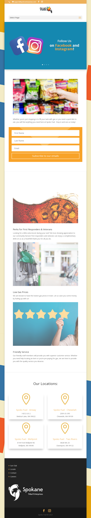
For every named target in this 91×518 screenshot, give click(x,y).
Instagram (64, 50)
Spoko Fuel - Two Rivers (65, 439)
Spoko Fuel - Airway (26, 409)
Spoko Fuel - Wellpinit (26, 439)
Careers (13, 476)
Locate (13, 469)
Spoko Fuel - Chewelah (65, 409)
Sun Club (13, 465)
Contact (13, 473)
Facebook (63, 46)
